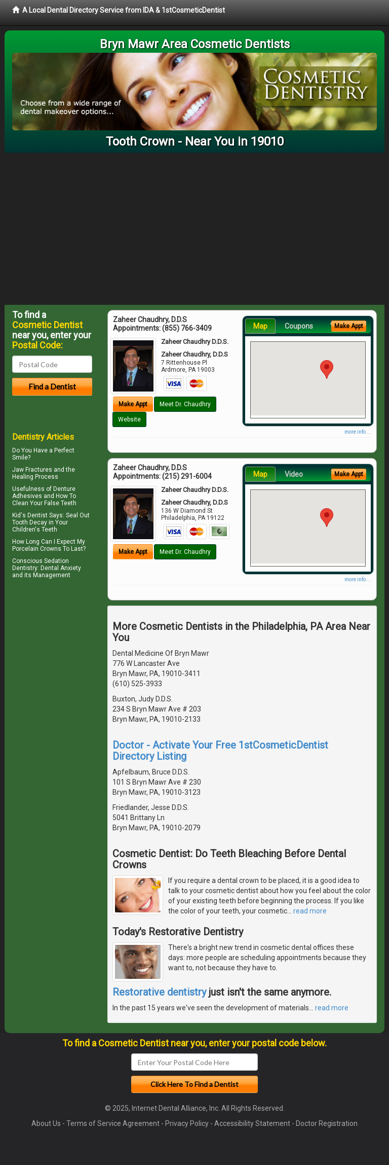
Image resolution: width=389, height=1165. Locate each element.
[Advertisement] (194, 229)
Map (260, 326)
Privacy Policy (187, 1123)
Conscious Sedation (40, 560)
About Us (46, 1123)
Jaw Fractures (32, 469)
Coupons (299, 326)
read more (310, 911)
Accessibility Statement (252, 1123)
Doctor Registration (327, 1123)
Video (294, 474)
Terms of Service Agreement (113, 1123)
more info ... (357, 432)
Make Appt (133, 404)
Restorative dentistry (159, 992)
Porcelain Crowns (36, 548)
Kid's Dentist (30, 515)
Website (129, 419)
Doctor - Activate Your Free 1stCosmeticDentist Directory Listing (220, 750)
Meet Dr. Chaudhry (185, 404)
